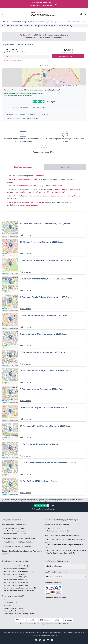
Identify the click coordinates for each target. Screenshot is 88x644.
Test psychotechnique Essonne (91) (16, 580)
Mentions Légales (9, 632)
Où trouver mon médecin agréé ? (58, 531)
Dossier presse (8, 600)
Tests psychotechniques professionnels (62, 535)
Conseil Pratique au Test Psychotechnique (18, 542)
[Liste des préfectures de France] (65, 576)
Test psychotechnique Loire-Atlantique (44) (18, 591)
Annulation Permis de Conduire (14, 531)
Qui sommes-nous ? (10, 603)
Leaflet (65, 86)
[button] (44, 75)
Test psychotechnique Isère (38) (14, 574)
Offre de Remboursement (52, 632)
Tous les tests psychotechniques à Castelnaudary (26, 108)
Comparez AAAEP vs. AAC (13, 608)
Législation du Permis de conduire (16, 546)
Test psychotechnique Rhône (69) (15, 577)
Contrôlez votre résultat (55, 597)
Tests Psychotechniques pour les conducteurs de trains (66, 550)
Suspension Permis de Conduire (14, 528)
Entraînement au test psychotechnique (18, 538)
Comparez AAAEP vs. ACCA (13, 611)
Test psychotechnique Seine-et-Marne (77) (18, 571)
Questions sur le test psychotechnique (61, 520)
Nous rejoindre (8, 605)
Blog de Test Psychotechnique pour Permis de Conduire (22, 552)
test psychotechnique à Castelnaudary (27, 186)
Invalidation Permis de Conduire (14, 534)
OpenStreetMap (74, 86)
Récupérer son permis (11, 520)
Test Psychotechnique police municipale (61, 553)
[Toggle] (81, 14)
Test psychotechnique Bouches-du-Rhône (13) (19, 588)
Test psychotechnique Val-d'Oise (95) (16, 566)
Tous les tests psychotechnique (15, 561)
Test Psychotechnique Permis (14, 524)
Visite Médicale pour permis (57, 524)
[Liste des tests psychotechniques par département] (65, 566)
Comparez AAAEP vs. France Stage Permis (18, 614)
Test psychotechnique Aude (21, 22)
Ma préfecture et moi (54, 528)
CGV (20, 632)
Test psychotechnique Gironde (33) (15, 585)
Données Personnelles (33, 632)
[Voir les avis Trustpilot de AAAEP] (44, 101)
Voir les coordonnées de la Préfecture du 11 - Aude (27, 114)
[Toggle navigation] (2, 14)
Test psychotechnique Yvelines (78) (15, 582)
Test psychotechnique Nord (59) (14, 569)
